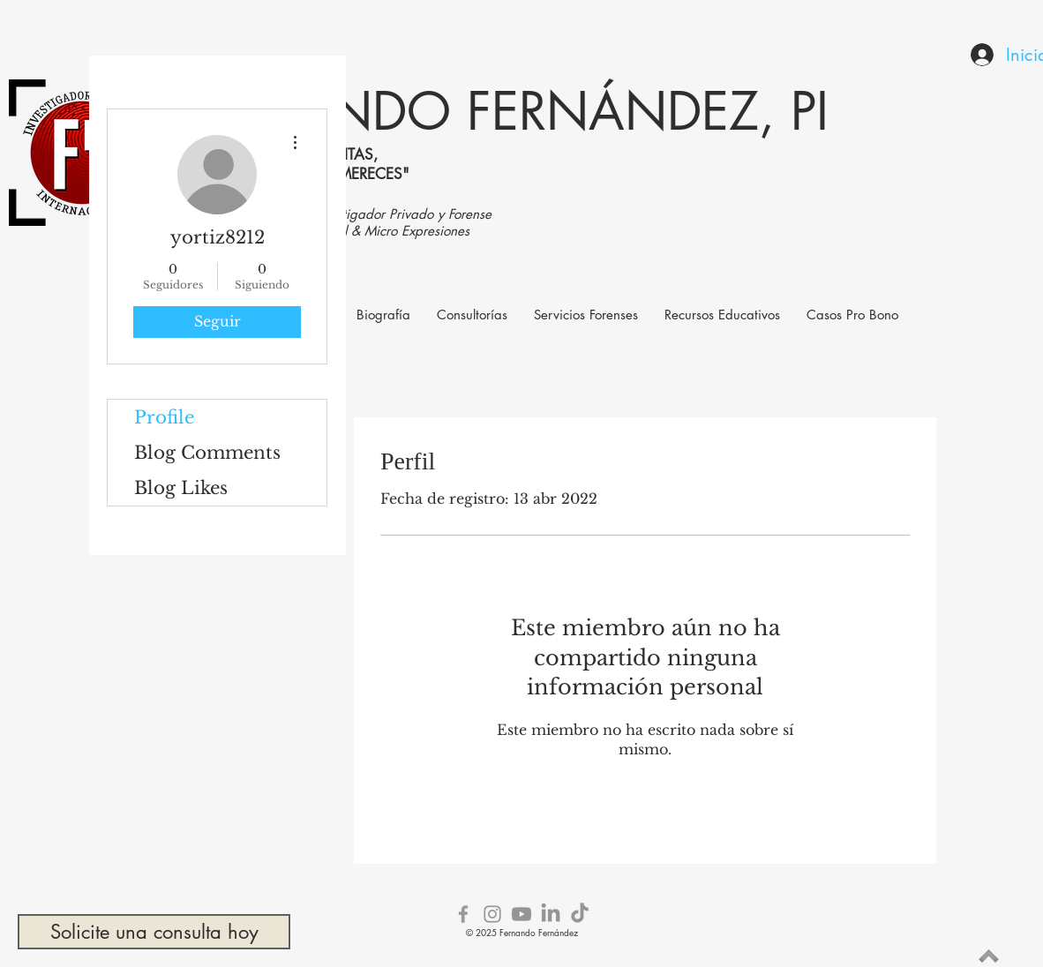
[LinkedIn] (550, 914)
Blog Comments (207, 452)
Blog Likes (181, 487)
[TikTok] (579, 914)
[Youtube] (521, 914)
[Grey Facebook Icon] (463, 914)
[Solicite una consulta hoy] (154, 931)
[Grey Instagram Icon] (492, 914)
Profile (164, 417)
